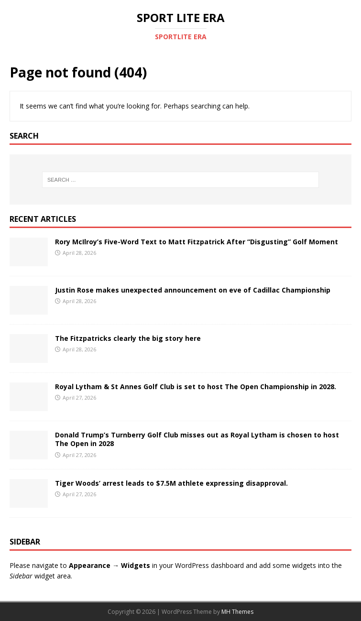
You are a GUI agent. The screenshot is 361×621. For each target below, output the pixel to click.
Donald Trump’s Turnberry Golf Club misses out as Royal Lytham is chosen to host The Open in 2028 (197, 439)
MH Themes (237, 612)
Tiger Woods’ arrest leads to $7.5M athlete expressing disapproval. (171, 483)
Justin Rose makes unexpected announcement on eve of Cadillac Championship (192, 289)
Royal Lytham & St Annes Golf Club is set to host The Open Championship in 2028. (195, 386)
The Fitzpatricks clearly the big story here (128, 338)
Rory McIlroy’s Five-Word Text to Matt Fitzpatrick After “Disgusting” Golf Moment (196, 241)
